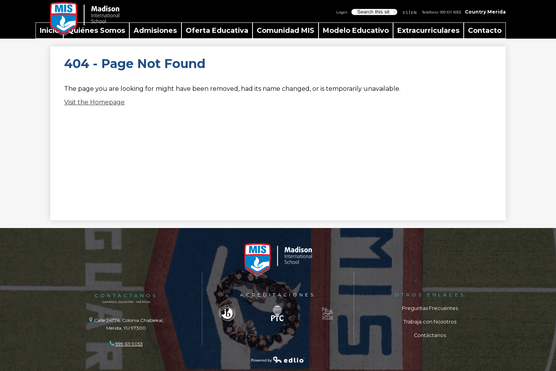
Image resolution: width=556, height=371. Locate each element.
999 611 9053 (450, 12)
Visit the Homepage (94, 102)
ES (405, 12)
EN (414, 12)
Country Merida (485, 12)
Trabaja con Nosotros (429, 322)
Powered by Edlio (278, 359)
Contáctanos (430, 335)
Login (342, 12)
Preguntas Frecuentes (430, 308)
